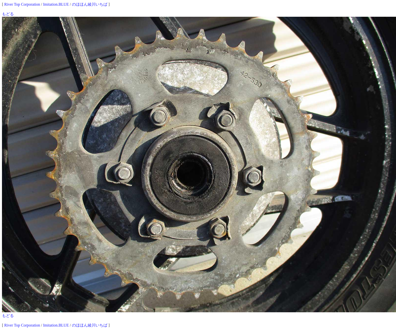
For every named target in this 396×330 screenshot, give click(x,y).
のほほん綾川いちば (89, 4)
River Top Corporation (22, 4)
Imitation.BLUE (56, 4)
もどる (8, 14)
